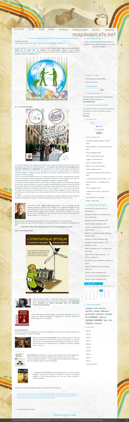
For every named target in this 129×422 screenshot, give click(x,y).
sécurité (88, 311)
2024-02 (88, 354)
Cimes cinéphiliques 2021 (100, 220)
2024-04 (88, 351)
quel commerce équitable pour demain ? (45, 395)
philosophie (90, 314)
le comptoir (91, 317)
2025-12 (88, 341)
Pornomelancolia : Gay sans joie (95, 197)
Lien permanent (41, 397)
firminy (67, 394)
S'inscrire (99, 126)
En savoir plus (98, 420)
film (110, 320)
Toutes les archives (91, 364)
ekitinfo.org (20, 52)
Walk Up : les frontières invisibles (95, 166)
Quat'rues (75, 314)
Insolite (33, 394)
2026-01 (88, 337)
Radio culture (89, 254)
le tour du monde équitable (29, 397)
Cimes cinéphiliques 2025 (93, 153)
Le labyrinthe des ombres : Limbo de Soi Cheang (97, 193)
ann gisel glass (60, 395)
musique (89, 308)
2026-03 (88, 334)
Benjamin (87, 220)
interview (98, 323)
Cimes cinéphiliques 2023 (93, 188)
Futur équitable (32, 48)
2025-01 (88, 344)
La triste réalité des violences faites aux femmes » (65, 38)
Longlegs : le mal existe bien (94, 159)
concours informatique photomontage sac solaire (52, 394)
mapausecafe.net (31, 52)
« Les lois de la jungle (34, 38)
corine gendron (25, 395)
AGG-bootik (40, 345)
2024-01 (88, 357)
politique (100, 314)
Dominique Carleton (91, 214)
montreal (31, 395)
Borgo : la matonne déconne (94, 163)
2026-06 (88, 331)
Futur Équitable (42, 215)
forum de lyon (100, 308)
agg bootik (67, 395)
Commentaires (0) (50, 397)
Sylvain (87, 208)
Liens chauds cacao (91, 82)
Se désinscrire (99, 129)
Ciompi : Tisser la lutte (92, 201)
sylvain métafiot (94, 320)
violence (102, 317)
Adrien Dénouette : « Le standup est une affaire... (97, 183)
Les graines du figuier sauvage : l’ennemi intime (97, 142)
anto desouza (89, 276)
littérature (105, 311)
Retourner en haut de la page (64, 415)
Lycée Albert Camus (27, 171)
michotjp (87, 242)
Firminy (38, 171)
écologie (108, 314)
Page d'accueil (45, 38)
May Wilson (88, 260)
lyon (106, 320)
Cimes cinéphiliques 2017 (99, 272)
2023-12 (88, 361)
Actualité (29, 394)
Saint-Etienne (54, 171)
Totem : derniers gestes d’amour (95, 156)
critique (96, 311)
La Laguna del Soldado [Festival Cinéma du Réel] (98, 174)
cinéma (89, 323)
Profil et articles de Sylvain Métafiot (96, 79)
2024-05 (88, 347)
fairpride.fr (60, 221)
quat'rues (72, 395)
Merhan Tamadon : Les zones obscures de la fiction (99, 148)
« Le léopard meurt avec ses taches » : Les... (99, 179)
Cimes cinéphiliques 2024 (93, 169)
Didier (86, 248)
